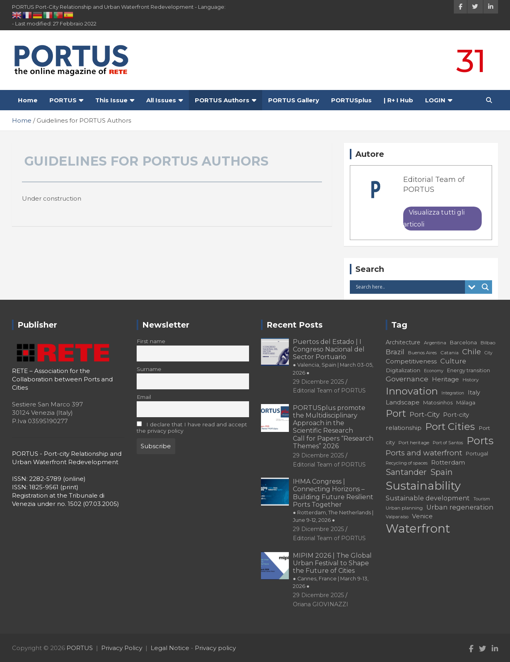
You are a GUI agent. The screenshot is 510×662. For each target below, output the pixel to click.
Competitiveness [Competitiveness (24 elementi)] (411, 361)
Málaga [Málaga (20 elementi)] (465, 402)
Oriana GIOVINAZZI (320, 604)
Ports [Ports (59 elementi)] (480, 440)
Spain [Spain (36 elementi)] (441, 472)
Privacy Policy (121, 648)
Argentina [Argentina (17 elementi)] (435, 343)
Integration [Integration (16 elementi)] (452, 393)
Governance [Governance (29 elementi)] (407, 379)
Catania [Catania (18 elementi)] (449, 352)
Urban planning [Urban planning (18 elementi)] (404, 508)
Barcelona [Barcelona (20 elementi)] (463, 342)
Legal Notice (170, 648)
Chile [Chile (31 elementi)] (471, 351)
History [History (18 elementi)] (471, 380)
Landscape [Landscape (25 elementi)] (403, 402)
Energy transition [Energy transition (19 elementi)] (468, 370)
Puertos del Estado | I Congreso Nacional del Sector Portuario (333, 357)
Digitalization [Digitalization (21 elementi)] (403, 370)
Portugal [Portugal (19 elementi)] (477, 454)
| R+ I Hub (398, 100)
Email (144, 397)
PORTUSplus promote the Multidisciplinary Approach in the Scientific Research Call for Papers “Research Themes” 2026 (333, 427)
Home (27, 100)
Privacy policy (215, 648)
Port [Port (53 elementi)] (396, 413)
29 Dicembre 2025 (318, 381)
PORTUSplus (351, 100)
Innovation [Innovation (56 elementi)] (412, 391)
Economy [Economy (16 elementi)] (433, 370)
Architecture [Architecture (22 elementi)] (403, 342)
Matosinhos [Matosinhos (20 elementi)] (438, 402)
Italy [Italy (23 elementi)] (474, 392)
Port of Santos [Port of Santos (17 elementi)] (448, 442)
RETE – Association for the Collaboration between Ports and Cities (62, 379)
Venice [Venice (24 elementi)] (422, 516)
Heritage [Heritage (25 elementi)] (445, 379)
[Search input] (409, 287)
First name (151, 341)
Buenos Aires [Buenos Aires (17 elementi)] (422, 352)
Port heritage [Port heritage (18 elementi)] (413, 442)
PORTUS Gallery (293, 100)
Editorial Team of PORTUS (329, 390)
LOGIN (435, 100)
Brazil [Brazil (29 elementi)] (395, 352)
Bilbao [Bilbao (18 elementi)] (488, 343)
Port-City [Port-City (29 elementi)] (424, 414)
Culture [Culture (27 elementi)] (453, 361)
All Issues (161, 100)
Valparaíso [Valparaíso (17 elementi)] (397, 516)
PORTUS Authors (222, 100)
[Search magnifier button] (485, 287)
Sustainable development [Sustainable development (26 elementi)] (428, 498)
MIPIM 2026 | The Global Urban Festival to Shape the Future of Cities (332, 571)
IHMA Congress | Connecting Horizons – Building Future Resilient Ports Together (333, 500)
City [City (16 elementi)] (488, 352)
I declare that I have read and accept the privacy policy (192, 427)
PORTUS (62, 100)
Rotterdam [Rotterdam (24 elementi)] (448, 462)
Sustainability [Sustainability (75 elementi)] (423, 485)
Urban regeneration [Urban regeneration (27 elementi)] (460, 507)
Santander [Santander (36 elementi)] (406, 472)
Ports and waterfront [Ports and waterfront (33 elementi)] (424, 452)
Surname (149, 369)
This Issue (111, 100)
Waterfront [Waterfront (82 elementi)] (418, 528)
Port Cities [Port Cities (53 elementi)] (450, 426)
